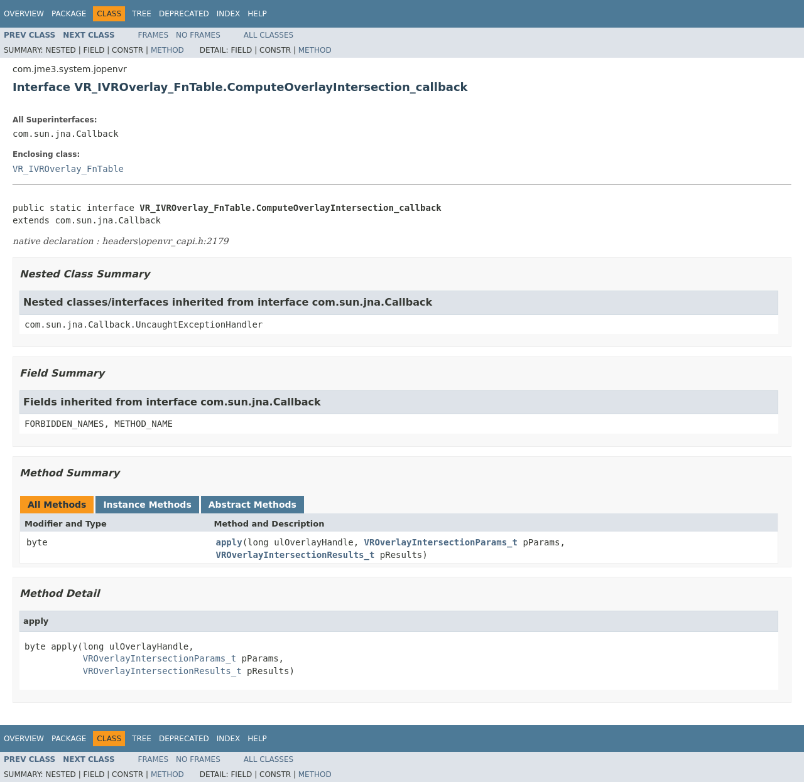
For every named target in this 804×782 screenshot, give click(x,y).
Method (167, 50)
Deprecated (184, 13)
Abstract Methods (252, 505)
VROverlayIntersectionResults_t (295, 555)
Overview (24, 13)
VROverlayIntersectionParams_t (441, 542)
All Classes (268, 35)
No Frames (198, 35)
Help (257, 13)
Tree (141, 13)
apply (229, 542)
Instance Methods (147, 505)
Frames (153, 35)
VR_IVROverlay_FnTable (68, 169)
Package (69, 13)
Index (229, 13)
